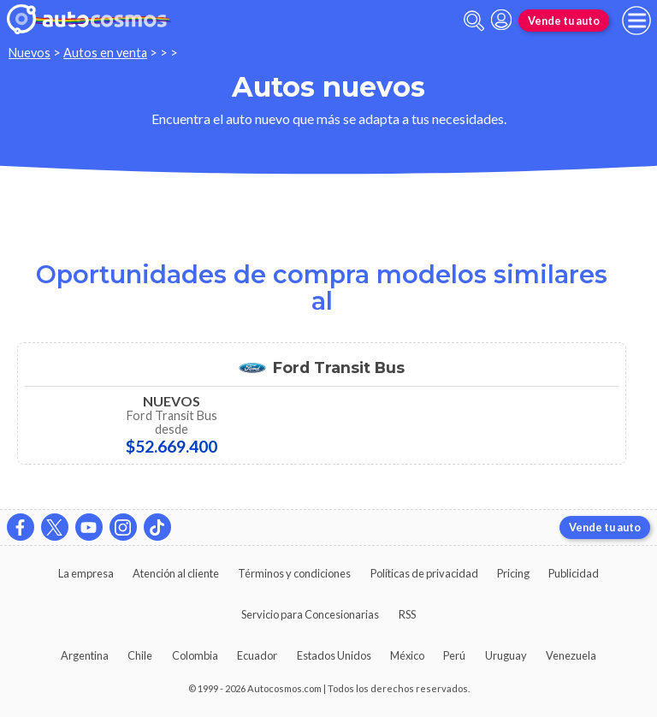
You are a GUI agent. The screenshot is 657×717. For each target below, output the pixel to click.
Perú (454, 655)
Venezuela (571, 655)
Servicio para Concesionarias (310, 614)
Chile (139, 655)
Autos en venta (105, 52)
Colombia (195, 655)
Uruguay (506, 655)
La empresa (86, 573)
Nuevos (29, 52)
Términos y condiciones (294, 573)
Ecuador (257, 655)
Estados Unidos (334, 655)
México (407, 655)
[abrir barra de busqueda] (474, 21)
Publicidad (573, 573)
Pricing (513, 573)
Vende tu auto (564, 20)
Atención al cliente (176, 573)
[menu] (636, 20)
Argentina (85, 655)
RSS (407, 614)
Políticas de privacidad (424, 573)
